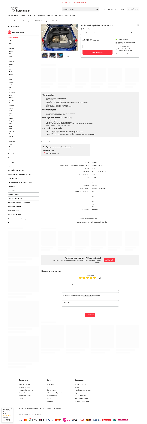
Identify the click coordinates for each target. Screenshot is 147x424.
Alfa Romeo (12, 41)
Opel (10, 110)
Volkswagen (12, 141)
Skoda (10, 128)
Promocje (31, 15)
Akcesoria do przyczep (14, 206)
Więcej (100, 165)
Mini (10, 103)
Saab (10, 123)
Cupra (10, 56)
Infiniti (10, 79)
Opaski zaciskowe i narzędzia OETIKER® (20, 182)
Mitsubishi (11, 105)
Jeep (10, 84)
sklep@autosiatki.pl (32, 409)
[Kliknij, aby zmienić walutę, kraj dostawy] (105, 9)
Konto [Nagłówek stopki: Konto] (49, 380)
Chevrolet (11, 48)
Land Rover (12, 92)
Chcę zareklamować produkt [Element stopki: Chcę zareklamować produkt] (27, 390)
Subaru (11, 134)
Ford (10, 72)
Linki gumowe (12, 186)
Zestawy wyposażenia (14, 214)
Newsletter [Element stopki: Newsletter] (50, 401)
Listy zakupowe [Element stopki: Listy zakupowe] (51, 390)
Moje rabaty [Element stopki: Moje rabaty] (50, 398)
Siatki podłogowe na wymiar (16, 170)
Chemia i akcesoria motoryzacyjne (18, 219)
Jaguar (11, 82)
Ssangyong (12, 131)
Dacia (10, 59)
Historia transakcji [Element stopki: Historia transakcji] (52, 395)
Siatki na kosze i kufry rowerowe (17, 154)
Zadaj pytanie (109, 260)
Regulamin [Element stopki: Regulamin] (78, 393)
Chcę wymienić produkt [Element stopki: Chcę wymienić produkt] (25, 395)
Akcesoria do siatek (13, 210)
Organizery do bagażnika (15, 198)
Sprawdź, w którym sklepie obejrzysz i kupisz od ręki (125, 49)
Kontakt (73, 15)
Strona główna (13, 15)
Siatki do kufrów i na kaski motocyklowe (19, 174)
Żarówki (10, 223)
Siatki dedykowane (28, 21)
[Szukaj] (97, 9)
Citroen (11, 54)
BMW (36, 21)
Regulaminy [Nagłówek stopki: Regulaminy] (79, 380)
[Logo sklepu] (20, 9)
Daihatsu (11, 61)
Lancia (11, 90)
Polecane (50, 15)
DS (10, 66)
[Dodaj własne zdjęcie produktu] (95, 296)
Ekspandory (11, 190)
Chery (10, 147)
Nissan (11, 108)
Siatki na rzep (12, 158)
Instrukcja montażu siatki (52, 153)
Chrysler (11, 51)
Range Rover (12, 121)
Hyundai (11, 77)
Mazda (11, 97)
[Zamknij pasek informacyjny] (137, 3)
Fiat (10, 69)
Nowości (23, 15)
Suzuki (11, 136)
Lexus (10, 95)
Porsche (11, 115)
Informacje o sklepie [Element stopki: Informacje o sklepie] (80, 384)
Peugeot (11, 113)
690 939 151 (22, 409)
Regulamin (59, 15)
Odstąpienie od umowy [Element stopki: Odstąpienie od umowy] (81, 398)
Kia (10, 87)
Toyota (11, 139)
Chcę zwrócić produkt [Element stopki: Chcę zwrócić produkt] (25, 393)
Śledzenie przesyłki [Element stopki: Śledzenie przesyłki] (24, 387)
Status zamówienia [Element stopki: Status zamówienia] (24, 384)
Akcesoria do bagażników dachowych (19, 202)
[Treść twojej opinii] (90, 286)
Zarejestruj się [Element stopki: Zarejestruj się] (51, 384)
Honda (11, 74)
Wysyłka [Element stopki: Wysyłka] (77, 387)
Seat (10, 126)
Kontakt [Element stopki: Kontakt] (21, 398)
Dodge (11, 64)
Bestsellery (41, 15)
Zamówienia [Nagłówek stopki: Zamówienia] (23, 380)
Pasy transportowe (13, 178)
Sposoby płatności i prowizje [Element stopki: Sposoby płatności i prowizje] (83, 390)
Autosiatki (94, 162)
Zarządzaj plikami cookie (82, 401)
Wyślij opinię (90, 314)
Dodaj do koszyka (97, 52)
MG (10, 149)
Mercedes (11, 100)
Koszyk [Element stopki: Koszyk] (49, 387)
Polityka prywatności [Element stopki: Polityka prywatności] (81, 395)
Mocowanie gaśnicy (13, 194)
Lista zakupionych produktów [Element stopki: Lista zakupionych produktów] (55, 393)
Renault (11, 118)
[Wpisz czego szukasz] (80, 9)
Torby (9, 166)
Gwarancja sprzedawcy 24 (99, 171)
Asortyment (13, 26)
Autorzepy (11, 162)
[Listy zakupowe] (120, 9)
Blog (66, 15)
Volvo (10, 144)
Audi (10, 43)
